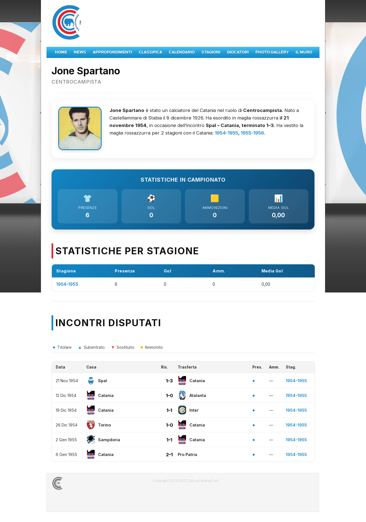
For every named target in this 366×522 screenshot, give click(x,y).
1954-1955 (226, 133)
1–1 (169, 411)
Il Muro (304, 52)
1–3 (169, 382)
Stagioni (210, 52)
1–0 (169, 397)
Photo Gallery (272, 52)
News (80, 52)
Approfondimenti (112, 52)
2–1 (169, 456)
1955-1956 (252, 133)
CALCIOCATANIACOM (77, 485)
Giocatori (238, 52)
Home (61, 52)
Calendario (182, 52)
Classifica (150, 52)
